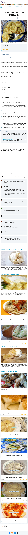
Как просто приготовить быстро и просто (4, 526)
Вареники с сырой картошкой (9, 346)
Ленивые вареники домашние (9, 394)
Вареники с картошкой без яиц (9, 324)
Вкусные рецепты (3, 5)
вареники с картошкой (7, 139)
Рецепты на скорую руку (1, 6)
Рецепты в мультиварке (8, 6)
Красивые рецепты (20, 5)
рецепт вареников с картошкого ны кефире (19, 75)
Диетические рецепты (25, 5)
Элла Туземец (15, 18)
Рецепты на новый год (22, 6)
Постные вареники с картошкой (9, 299)
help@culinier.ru (4, 530)
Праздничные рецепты (13, 5)
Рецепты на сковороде (18, 6)
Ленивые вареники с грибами (9, 371)
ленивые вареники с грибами (17, 232)
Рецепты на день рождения (15, 6)
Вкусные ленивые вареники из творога (11, 249)
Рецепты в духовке (10, 6)
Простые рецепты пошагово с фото (3, 2)
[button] (27, 2)
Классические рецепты (6, 5)
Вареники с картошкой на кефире (10, 274)
